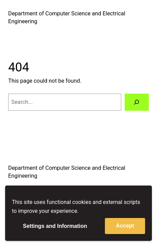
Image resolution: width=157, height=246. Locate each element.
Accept (125, 226)
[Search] (137, 102)
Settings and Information (55, 226)
